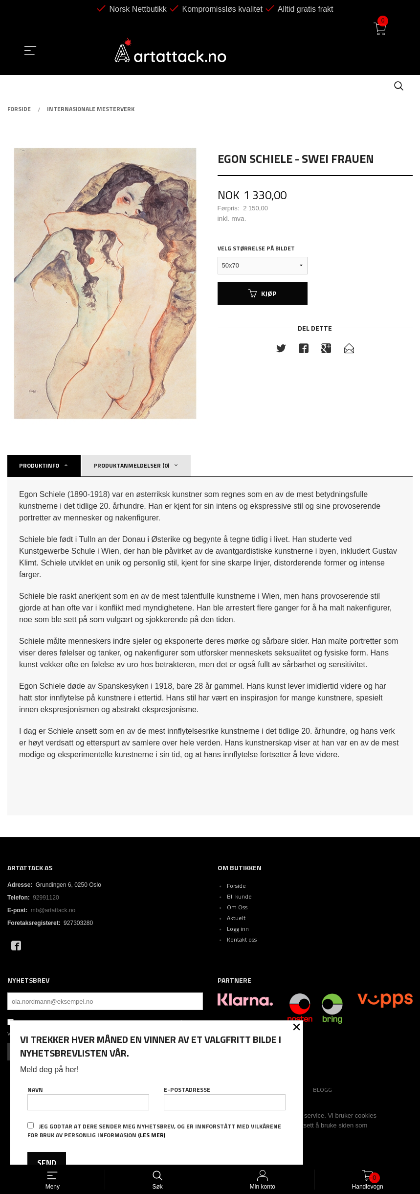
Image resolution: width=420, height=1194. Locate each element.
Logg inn (238, 928)
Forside (236, 885)
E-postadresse (225, 1096)
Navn (88, 1096)
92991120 (46, 897)
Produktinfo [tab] (39, 465)
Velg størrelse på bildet (256, 248)
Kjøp (262, 293)
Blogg (322, 1089)
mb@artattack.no (53, 910)
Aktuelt (236, 918)
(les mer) (151, 1135)
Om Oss (237, 907)
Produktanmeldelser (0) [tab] (131, 465)
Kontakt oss (242, 939)
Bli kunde (239, 896)
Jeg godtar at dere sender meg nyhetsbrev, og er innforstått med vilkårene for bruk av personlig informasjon (154, 1131)
